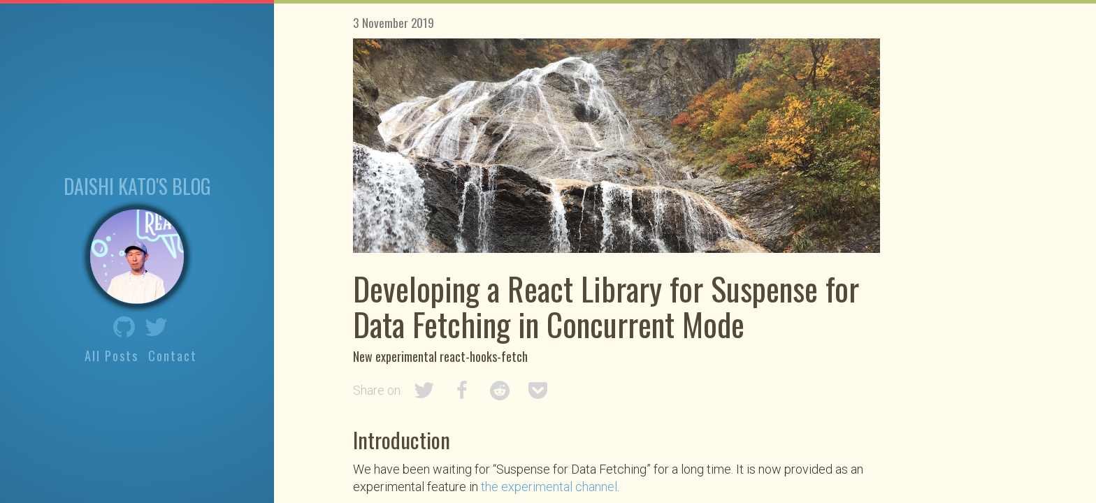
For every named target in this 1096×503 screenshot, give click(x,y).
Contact (172, 356)
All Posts (111, 356)
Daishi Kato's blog (137, 185)
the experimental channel (549, 486)
